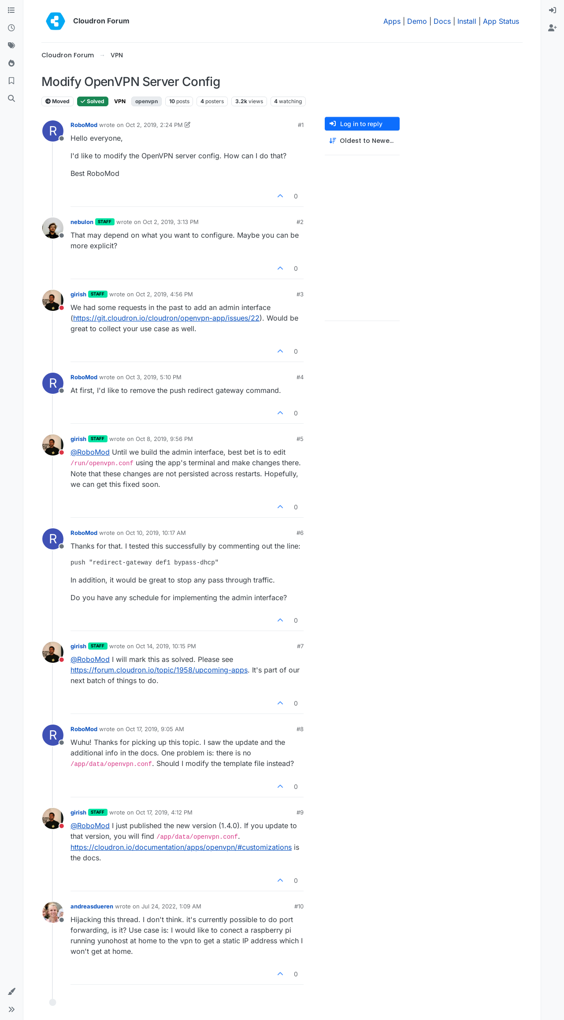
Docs (442, 21)
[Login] (552, 11)
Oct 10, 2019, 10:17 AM (156, 532)
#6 (300, 532)
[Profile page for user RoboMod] (52, 131)
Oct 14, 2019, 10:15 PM (166, 646)
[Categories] (11, 11)
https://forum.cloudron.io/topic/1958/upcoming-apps (159, 669)
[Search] (11, 99)
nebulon (81, 221)
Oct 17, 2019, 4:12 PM (164, 812)
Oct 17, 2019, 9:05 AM (155, 728)
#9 (300, 812)
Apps (392, 21)
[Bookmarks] (11, 81)
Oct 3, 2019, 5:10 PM (154, 377)
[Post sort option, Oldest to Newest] (362, 141)
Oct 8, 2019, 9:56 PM (164, 438)
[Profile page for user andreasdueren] (52, 912)
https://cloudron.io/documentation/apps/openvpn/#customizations (181, 847)
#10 (299, 906)
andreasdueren (91, 906)
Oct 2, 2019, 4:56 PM (164, 294)
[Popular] (11, 63)
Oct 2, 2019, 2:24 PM (154, 124)
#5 (300, 438)
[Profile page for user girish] (52, 300)
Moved (57, 101)
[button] (11, 992)
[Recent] (11, 28)
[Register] (552, 28)
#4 (300, 377)
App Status (501, 21)
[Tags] (11, 46)
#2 (300, 221)
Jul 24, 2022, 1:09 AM (171, 906)
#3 (300, 294)
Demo (417, 21)
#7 (300, 646)
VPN (120, 101)
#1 (301, 124)
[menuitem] (552, 11)
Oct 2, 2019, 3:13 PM (171, 221)
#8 (300, 728)
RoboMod (83, 124)
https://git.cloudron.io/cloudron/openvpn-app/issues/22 (166, 318)
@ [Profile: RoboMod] (90, 452)
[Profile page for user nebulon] (52, 228)
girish (78, 294)
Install (466, 21)
